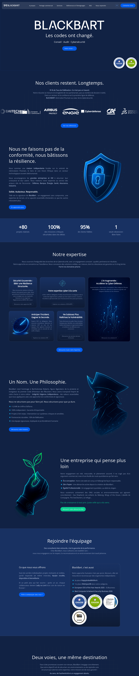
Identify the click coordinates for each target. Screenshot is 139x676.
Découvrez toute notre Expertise (69, 350)
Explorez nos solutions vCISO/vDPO (62, 304)
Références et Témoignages (75, 6)
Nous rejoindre (101, 6)
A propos (32, 6)
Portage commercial (46, 6)
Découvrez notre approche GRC (23, 304)
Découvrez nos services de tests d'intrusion (71, 337)
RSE (90, 6)
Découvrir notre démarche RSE (73, 509)
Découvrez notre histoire (19, 429)
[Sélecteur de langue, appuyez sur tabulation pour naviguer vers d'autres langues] (116, 5)
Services (59, 6)
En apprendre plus (17, 207)
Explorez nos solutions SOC (40, 338)
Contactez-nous (128, 5)
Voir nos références (69, 126)
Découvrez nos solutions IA (109, 338)
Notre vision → (69, 48)
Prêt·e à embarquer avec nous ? (32, 595)
